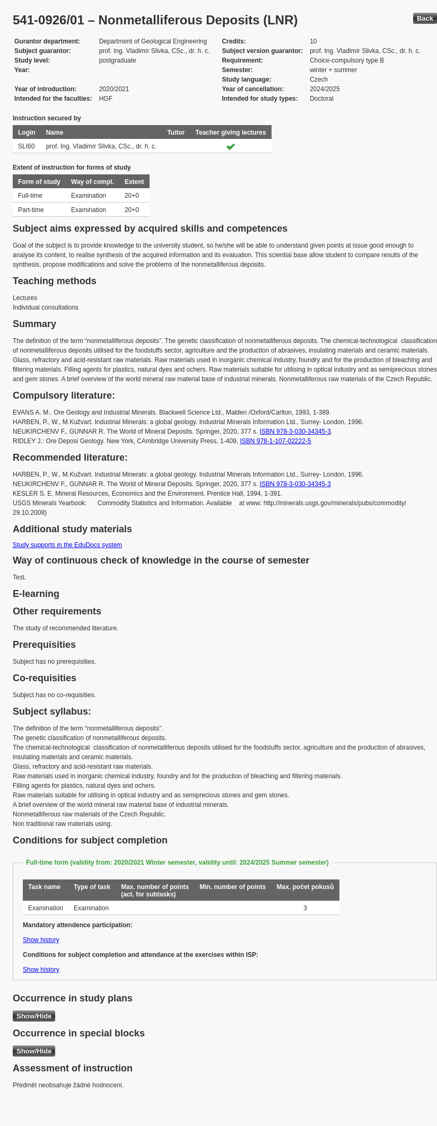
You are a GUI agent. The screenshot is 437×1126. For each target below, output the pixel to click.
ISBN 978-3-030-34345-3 (295, 431)
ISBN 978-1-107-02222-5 (275, 441)
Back (425, 18)
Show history (41, 940)
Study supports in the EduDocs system (67, 545)
